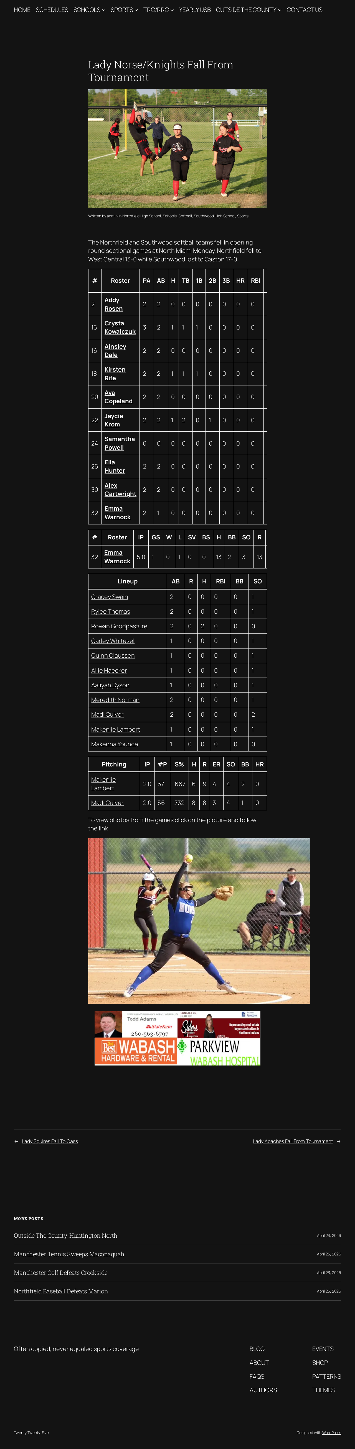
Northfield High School (141, 215)
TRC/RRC (156, 10)
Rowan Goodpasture (119, 626)
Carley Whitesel (113, 641)
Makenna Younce (114, 744)
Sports (122, 10)
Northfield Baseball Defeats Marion (61, 1291)
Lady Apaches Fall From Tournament (293, 1141)
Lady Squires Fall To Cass (50, 1141)
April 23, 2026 (329, 1235)
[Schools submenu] (103, 10)
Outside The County (246, 10)
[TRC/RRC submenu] (172, 10)
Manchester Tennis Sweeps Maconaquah (69, 1254)
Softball (185, 215)
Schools (86, 10)
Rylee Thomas (110, 611)
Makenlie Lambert (115, 729)
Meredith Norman (115, 700)
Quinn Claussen (113, 655)
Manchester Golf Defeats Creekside (61, 1272)
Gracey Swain (109, 597)
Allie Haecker (109, 670)
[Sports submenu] (136, 10)
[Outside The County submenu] (280, 10)
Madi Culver (107, 714)
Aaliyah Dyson (110, 685)
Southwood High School (214, 215)
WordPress (331, 1432)
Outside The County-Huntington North (66, 1235)
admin (112, 215)
